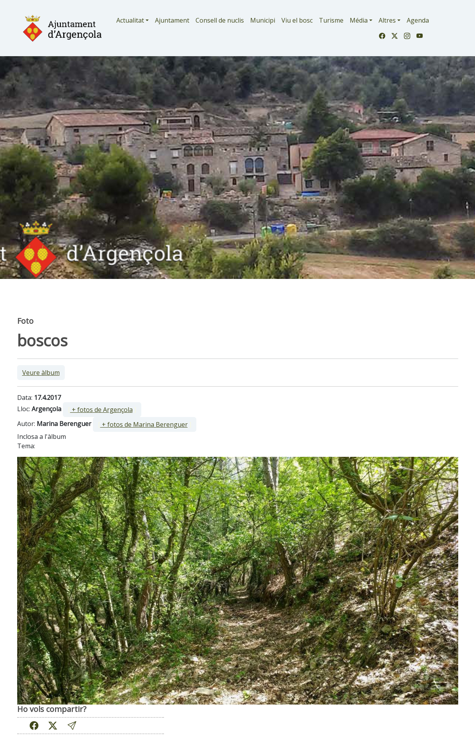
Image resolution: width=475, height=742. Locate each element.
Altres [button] (387, 20)
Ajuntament (172, 20)
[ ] (102, 409)
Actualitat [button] (130, 20)
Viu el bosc (297, 20)
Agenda (418, 20)
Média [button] (359, 20)
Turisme (331, 20)
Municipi (262, 20)
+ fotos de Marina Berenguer (144, 424)
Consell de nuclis (220, 20)
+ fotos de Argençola (101, 409)
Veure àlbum (41, 372)
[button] (72, 725)
